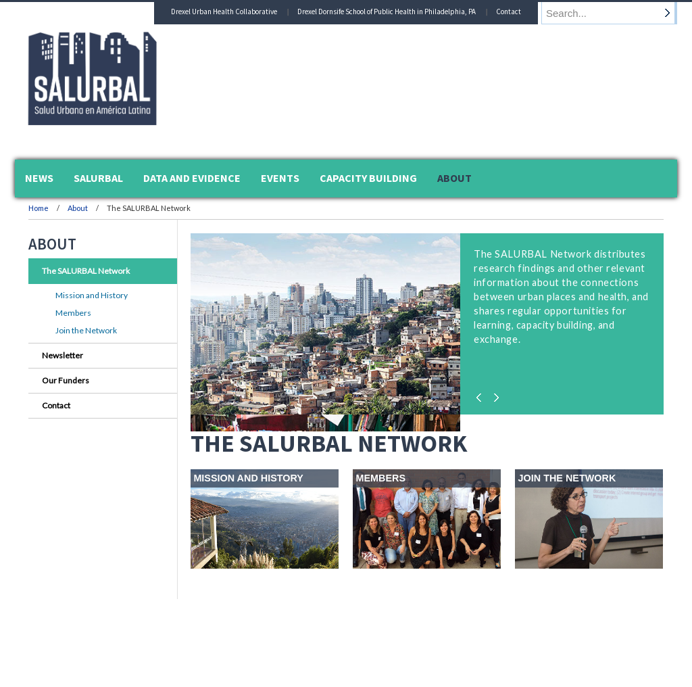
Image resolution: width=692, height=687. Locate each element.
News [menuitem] (39, 178)
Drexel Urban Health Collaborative (237, 11)
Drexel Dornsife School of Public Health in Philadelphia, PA (399, 11)
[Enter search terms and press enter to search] (615, 13)
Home (38, 208)
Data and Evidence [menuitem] (192, 178)
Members (73, 313)
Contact (521, 11)
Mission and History (91, 295)
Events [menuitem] (280, 178)
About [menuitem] (454, 178)
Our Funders (65, 380)
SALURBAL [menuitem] (98, 178)
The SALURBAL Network (86, 271)
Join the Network (86, 330)
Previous (481, 394)
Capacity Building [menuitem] (368, 178)
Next (494, 394)
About (78, 208)
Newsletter (62, 355)
